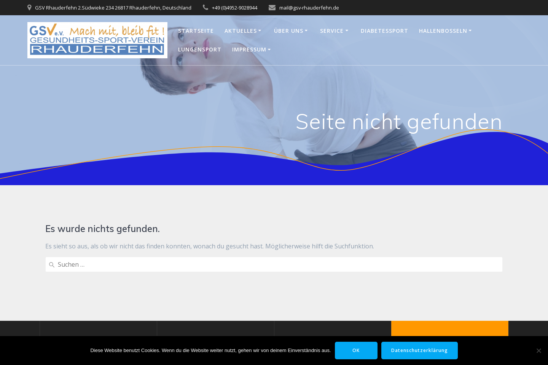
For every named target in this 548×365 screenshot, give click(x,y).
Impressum (249, 49)
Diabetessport (384, 30)
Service (332, 30)
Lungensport (199, 49)
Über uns (288, 30)
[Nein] (538, 350)
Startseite (196, 30)
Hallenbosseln (443, 30)
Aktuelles (241, 30)
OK (356, 350)
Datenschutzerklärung (419, 350)
